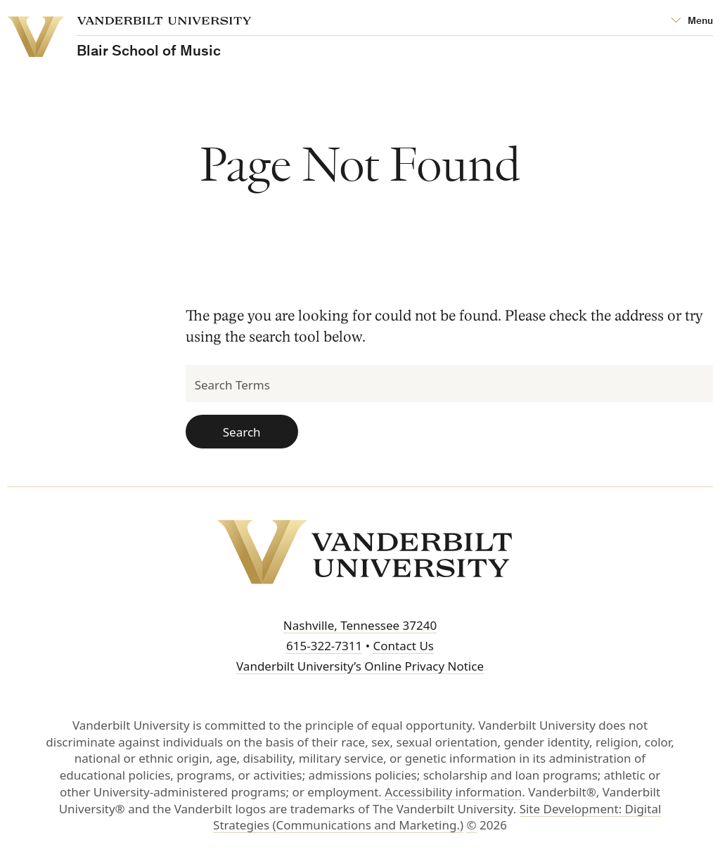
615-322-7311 (324, 646)
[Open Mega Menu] (692, 21)
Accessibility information (453, 792)
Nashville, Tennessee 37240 (360, 625)
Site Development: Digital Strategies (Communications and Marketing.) (437, 817)
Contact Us (403, 646)
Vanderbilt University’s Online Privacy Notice (360, 666)
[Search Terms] (449, 383)
